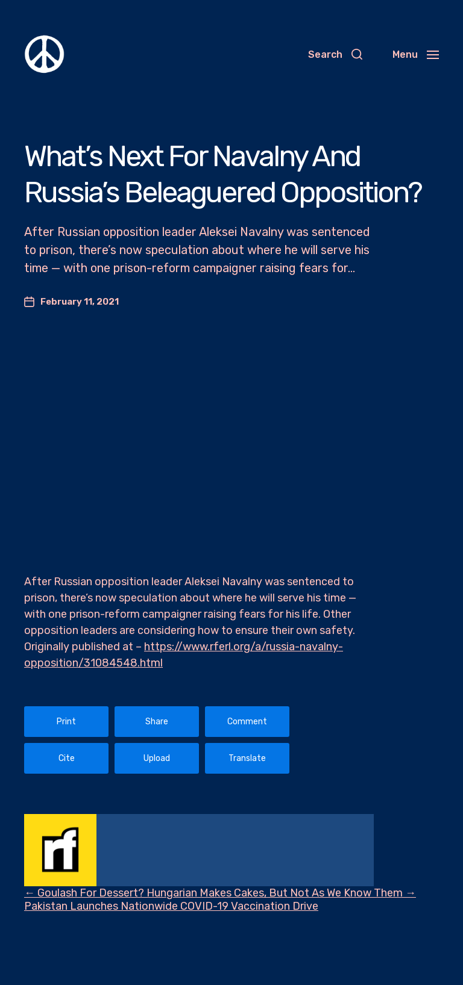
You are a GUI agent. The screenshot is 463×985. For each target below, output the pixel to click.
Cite (66, 758)
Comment (247, 721)
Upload (156, 758)
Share (156, 721)
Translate (247, 758)
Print (66, 721)
